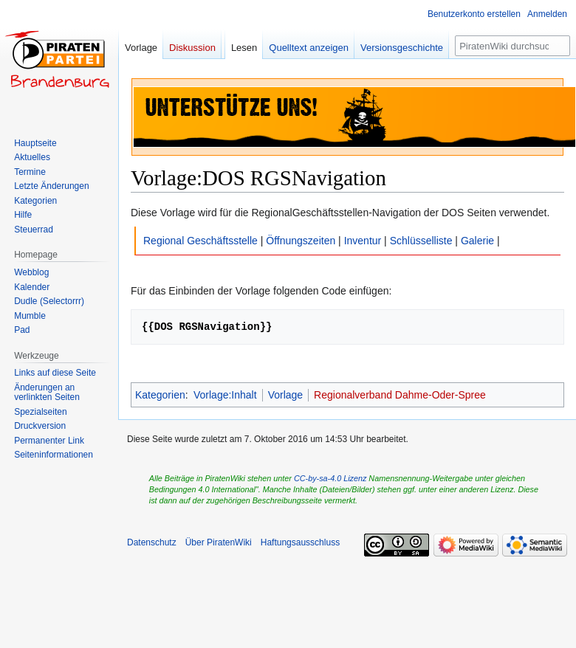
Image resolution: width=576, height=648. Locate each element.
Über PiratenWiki (218, 542)
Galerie (477, 241)
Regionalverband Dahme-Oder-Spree (400, 395)
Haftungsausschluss (300, 542)
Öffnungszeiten (300, 241)
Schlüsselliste (421, 241)
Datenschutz (151, 542)
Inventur (363, 241)
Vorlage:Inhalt (225, 395)
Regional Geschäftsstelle (200, 241)
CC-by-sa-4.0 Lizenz (330, 478)
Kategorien (160, 395)
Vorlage (285, 395)
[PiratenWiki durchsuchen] (512, 45)
